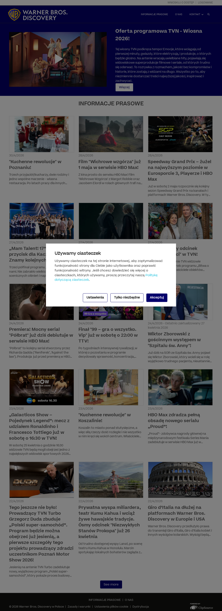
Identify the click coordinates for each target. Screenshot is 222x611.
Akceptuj (157, 297)
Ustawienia (95, 297)
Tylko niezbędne (127, 297)
